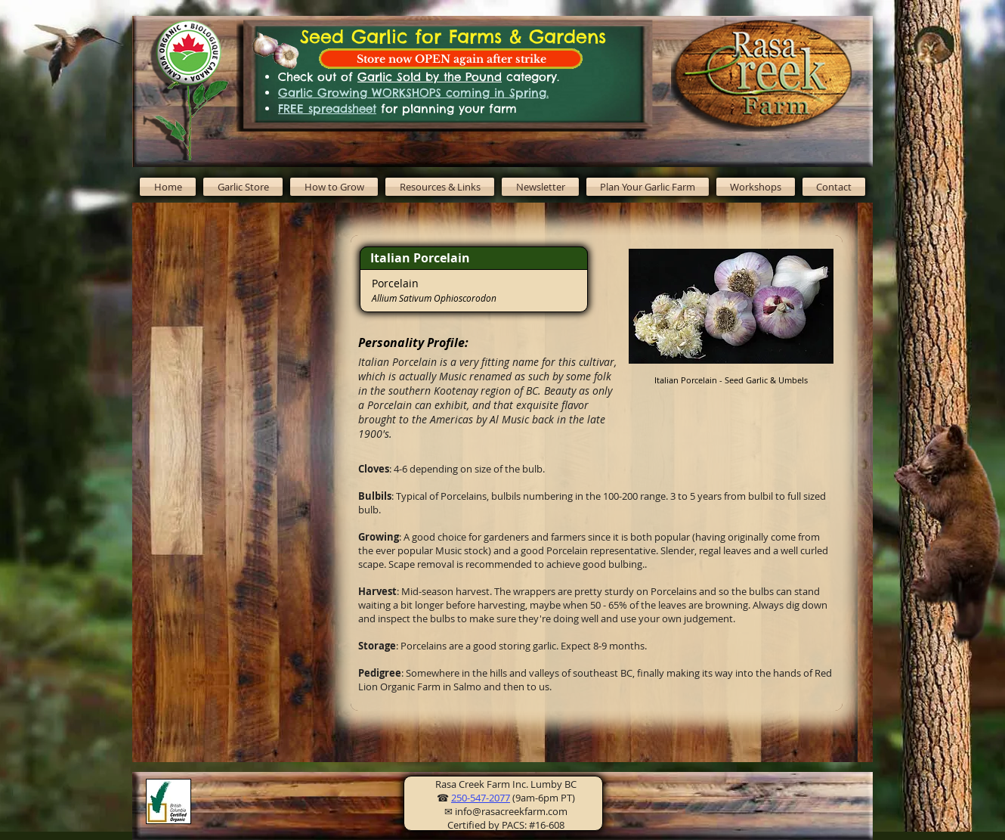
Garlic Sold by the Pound (429, 77)
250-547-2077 (480, 797)
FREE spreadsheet (327, 108)
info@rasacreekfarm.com (511, 811)
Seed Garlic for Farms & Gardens (453, 36)
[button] (334, 187)
